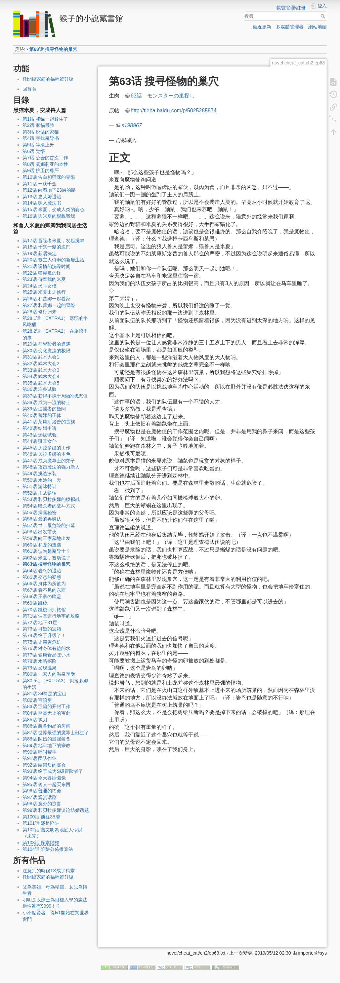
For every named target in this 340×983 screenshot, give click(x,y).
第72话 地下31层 (39, 622)
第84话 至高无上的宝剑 (46, 713)
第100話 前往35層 (41, 816)
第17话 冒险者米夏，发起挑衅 (53, 240)
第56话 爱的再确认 (41, 518)
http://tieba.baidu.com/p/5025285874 (174, 110)
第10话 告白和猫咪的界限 (48, 177)
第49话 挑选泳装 (39, 473)
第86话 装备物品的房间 (46, 726)
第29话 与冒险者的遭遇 (46, 344)
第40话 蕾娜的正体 (41, 415)
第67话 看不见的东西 (44, 590)
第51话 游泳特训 (39, 486)
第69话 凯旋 (34, 603)
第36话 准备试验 (39, 389)
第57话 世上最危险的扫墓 (48, 525)
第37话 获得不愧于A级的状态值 (55, 395)
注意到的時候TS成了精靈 (48, 870)
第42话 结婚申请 (39, 428)
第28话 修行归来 (39, 311)
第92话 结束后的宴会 (44, 765)
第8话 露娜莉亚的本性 (45, 164)
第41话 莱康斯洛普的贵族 (48, 421)
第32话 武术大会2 (40, 363)
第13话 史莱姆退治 (41, 196)
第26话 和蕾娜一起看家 (46, 298)
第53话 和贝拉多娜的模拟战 (51, 499)
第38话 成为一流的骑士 (46, 402)
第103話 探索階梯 (40, 842)
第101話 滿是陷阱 (40, 823)
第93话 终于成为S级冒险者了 (52, 771)
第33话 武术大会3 (40, 370)
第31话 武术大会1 (40, 356)
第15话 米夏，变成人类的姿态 (53, 209)
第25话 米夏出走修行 (44, 292)
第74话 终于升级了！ (44, 635)
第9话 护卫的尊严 (40, 170)
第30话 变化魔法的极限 (46, 350)
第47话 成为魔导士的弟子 (48, 460)
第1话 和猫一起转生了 (45, 119)
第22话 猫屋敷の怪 (41, 273)
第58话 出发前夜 (39, 531)
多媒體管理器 (290, 26)
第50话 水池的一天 (41, 480)
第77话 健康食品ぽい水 (46, 655)
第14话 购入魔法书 (41, 203)
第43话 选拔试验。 (41, 434)
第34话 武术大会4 (40, 376)
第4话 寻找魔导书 (40, 138)
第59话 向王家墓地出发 (46, 538)
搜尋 (323, 16)
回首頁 (29, 89)
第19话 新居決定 (39, 253)
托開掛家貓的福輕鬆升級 (47, 79)
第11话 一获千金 (39, 183)
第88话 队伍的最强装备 (46, 738)
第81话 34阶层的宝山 (44, 693)
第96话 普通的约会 (41, 790)
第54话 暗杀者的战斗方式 (48, 506)
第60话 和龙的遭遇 (41, 545)
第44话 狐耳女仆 (39, 441)
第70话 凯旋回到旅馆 (44, 609)
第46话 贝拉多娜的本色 (46, 454)
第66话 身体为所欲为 (44, 583)
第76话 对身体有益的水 (46, 648)
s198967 (131, 125)
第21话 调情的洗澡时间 (46, 266)
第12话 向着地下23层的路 (49, 190)
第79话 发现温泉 (39, 667)
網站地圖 (317, 26)
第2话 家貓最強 (38, 125)
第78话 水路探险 (39, 661)
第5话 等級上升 (38, 144)
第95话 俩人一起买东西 (46, 784)
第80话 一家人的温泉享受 (48, 674)
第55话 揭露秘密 (39, 512)
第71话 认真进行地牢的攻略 (51, 616)
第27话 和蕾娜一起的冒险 (48, 305)
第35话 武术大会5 (40, 383)
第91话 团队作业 (39, 758)
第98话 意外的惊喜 (41, 803)
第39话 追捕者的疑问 (44, 408)
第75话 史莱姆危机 (41, 642)
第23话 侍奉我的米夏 (44, 279)
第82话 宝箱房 (37, 700)
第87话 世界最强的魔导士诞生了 (55, 732)
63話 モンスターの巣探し (163, 95)
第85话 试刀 (34, 719)
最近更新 (262, 26)
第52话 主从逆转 (39, 493)
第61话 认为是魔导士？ (46, 551)
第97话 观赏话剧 (39, 797)
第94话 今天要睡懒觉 (44, 777)
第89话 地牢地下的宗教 (46, 745)
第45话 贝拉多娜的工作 (46, 447)
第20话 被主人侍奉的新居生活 (53, 259)
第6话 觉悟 (33, 151)
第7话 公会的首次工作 (45, 157)
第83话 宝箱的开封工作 (46, 706)
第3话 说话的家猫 (40, 131)
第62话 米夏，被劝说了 (46, 557)
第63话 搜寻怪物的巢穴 (53, 49)
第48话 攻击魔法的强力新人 (51, 467)
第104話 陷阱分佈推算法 (47, 849)
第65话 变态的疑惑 (41, 577)
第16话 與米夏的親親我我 (48, 216)
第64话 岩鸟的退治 (41, 570)
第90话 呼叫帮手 (39, 752)
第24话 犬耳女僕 (39, 285)
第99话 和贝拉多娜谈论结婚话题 (55, 810)
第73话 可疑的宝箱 (41, 628)
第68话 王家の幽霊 (41, 596)
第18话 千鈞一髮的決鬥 (46, 246)
